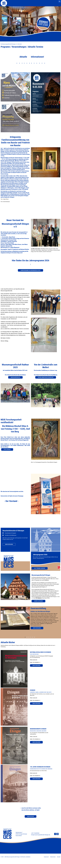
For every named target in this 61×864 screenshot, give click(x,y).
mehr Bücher (30, 816)
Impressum (46, 856)
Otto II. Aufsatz (7, 449)
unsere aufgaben (38, 601)
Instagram (58, 834)
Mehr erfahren (9, 544)
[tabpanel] (30, 619)
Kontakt (58, 856)
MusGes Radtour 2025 (15, 377)
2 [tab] (27, 637)
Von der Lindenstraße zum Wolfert (45, 377)
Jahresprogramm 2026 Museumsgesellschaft (30, 270)
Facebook (55, 834)
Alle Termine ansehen (39, 568)
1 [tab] (25, 637)
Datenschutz (52, 856)
